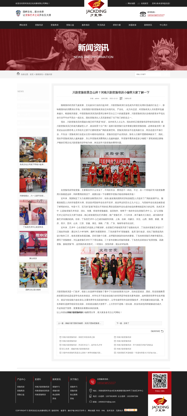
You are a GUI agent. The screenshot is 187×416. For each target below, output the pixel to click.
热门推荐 (25, 131)
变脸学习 (25, 98)
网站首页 (23, 25)
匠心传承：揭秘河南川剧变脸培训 (75, 349)
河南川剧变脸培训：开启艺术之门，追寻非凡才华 (82, 345)
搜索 (165, 74)
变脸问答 (48, 74)
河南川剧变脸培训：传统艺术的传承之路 (78, 337)
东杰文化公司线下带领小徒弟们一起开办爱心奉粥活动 (33, 164)
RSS (98, 411)
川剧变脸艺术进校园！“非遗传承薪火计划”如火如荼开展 (137, 353)
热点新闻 (25, 114)
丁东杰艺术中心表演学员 (33, 227)
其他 (23, 123)
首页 (32, 74)
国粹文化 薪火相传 (33, 290)
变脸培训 (39, 25)
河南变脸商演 (40, 395)
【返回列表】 (155, 331)
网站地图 (131, 3)
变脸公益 (70, 25)
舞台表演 (33, 258)
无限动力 (119, 411)
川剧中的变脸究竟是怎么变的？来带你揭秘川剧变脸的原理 (83, 353)
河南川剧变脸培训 (75, 312)
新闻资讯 (148, 25)
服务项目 (86, 25)
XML (103, 411)
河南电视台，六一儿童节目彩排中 (33, 196)
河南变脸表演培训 (42, 391)
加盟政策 (132, 25)
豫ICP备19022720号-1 (77, 411)
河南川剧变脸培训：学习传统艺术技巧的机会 (135, 345)
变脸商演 (54, 25)
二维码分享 (127, 98)
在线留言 (144, 3)
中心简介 (164, 25)
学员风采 (101, 25)
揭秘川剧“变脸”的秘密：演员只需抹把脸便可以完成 (85, 323)
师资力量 (117, 25)
